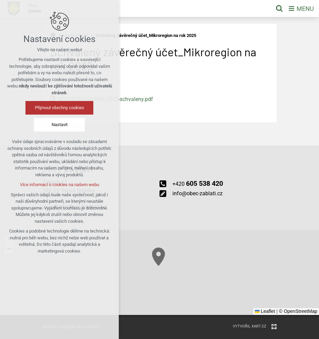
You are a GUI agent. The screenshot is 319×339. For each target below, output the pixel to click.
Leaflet (265, 311)
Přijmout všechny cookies (59, 107)
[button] (158, 257)
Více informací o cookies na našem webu (59, 184)
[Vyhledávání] (279, 8)
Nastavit (60, 124)
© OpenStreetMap (298, 311)
